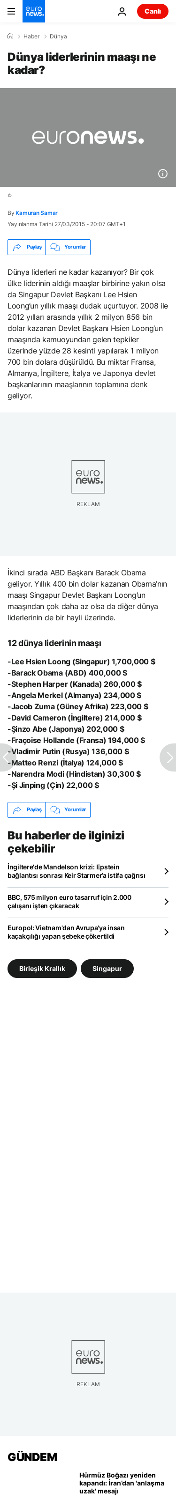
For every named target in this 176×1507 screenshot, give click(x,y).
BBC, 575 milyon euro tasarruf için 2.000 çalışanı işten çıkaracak (69, 901)
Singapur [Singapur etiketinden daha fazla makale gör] (107, 968)
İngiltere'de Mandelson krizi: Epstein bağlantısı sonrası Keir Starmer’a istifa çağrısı (76, 871)
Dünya (58, 36)
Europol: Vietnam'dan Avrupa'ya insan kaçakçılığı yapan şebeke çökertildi (66, 932)
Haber (31, 36)
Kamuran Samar (36, 212)
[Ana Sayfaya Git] (34, 11)
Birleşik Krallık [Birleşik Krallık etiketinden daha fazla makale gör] (42, 968)
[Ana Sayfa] (10, 36)
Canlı (153, 11)
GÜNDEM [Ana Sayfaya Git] (32, 1457)
